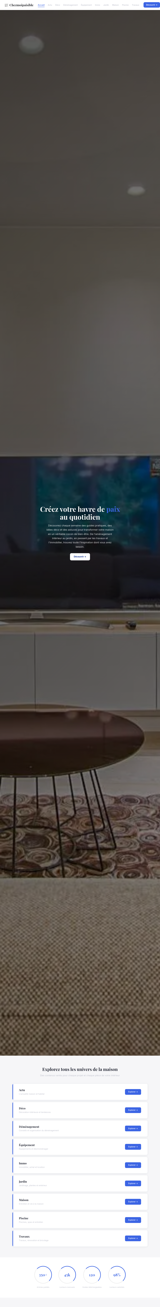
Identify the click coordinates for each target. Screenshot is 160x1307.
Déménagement (70, 5)
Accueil (41, 5)
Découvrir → (80, 556)
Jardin (106, 5)
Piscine (125, 5)
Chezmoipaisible (19, 5)
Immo (97, 5)
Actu (50, 5)
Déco (57, 5)
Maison (115, 5)
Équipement (86, 5)
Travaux (135, 5)
